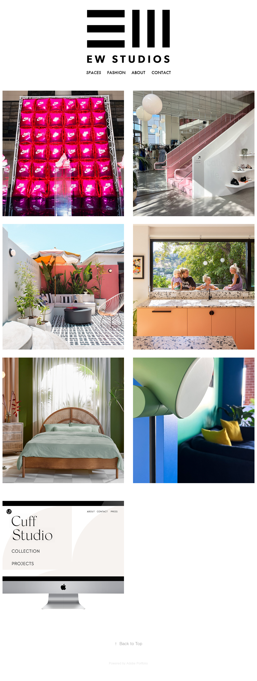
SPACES (93, 72)
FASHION (116, 72)
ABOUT (138, 72)
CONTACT (161, 72)
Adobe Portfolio (137, 663)
